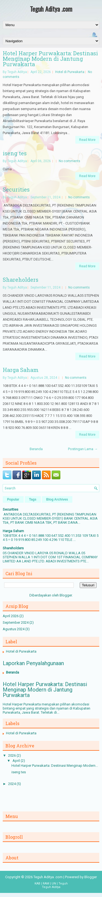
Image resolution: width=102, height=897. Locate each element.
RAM (46, 883)
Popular (13, 499)
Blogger (66, 595)
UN (54, 883)
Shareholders (20, 279)
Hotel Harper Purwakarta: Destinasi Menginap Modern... (54, 765)
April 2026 (10, 616)
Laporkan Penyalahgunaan (33, 663)
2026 (12, 755)
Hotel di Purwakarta (69, 72)
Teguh (63, 883)
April (16, 761)
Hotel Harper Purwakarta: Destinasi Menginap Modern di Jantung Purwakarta (50, 58)
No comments (69, 161)
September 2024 (16, 622)
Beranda (36, 449)
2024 (12, 784)
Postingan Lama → (83, 449)
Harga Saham (21, 369)
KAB (37, 883)
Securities (16, 189)
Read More (87, 140)
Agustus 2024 (13, 629)
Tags (32, 499)
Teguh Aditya (51, 887)
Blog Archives (57, 499)
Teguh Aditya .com (51, 9)
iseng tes (15, 153)
